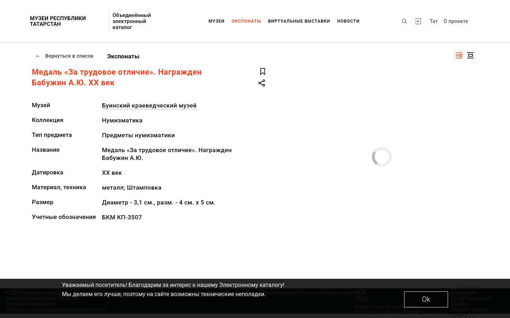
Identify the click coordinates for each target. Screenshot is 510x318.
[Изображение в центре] (470, 55)
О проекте (456, 21)
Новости (348, 21)
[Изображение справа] (459, 55)
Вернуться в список (64, 56)
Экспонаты (246, 21)
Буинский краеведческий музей (149, 105)
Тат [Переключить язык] (434, 21)
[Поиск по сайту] (404, 21)
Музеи (217, 21)
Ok (426, 299)
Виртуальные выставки (299, 21)
